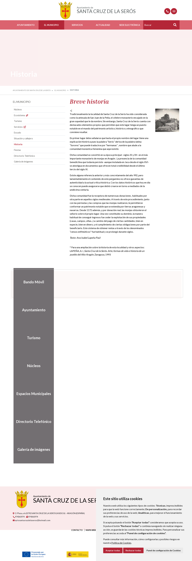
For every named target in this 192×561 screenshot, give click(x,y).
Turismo (18, 121)
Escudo (17, 132)
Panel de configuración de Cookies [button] (164, 550)
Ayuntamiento (25, 25)
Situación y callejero (23, 138)
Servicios (77, 25)
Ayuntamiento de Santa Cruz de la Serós (32, 90)
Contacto (77, 530)
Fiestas (17, 150)
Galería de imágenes (23, 161)
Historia (18, 144)
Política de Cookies (121, 542)
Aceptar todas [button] (113, 550)
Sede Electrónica (129, 25)
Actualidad (103, 25)
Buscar (173, 25)
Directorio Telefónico (24, 156)
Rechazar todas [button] (133, 550)
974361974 (18, 517)
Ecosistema (21, 115)
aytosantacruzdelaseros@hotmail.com (31, 520)
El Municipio (51, 25)
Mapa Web (91, 530)
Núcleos (18, 109)
